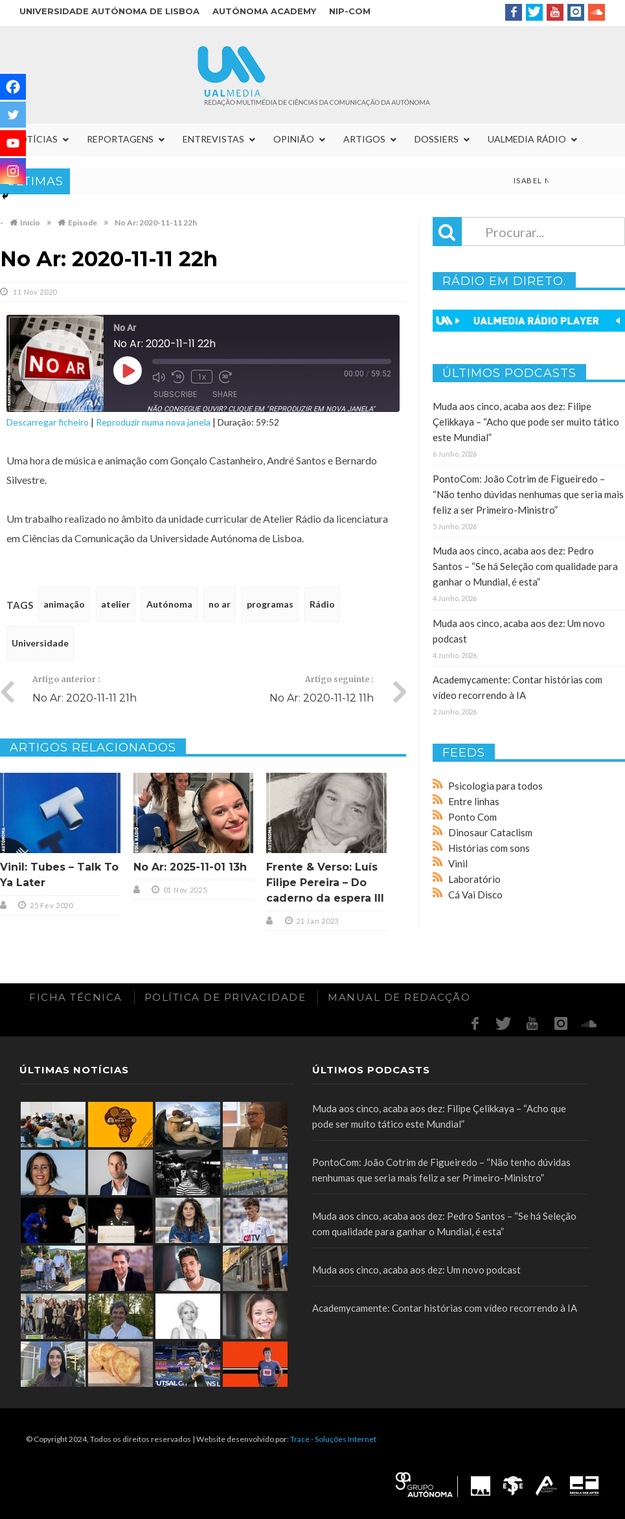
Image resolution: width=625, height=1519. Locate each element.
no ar (220, 604)
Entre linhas (473, 801)
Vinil (458, 863)
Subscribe (175, 394)
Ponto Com (472, 817)
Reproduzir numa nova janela (153, 422)
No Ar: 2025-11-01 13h (190, 867)
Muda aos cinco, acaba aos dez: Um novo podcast (416, 1269)
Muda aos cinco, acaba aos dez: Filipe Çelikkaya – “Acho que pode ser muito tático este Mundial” (526, 421)
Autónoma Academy (264, 11)
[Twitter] (13, 115)
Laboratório (474, 879)
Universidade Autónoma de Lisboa (109, 11)
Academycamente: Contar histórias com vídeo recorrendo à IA (444, 1308)
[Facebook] (13, 87)
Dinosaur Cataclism (490, 832)
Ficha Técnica (75, 997)
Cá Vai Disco (475, 894)
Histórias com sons (489, 848)
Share (224, 394)
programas (270, 604)
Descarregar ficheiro (47, 422)
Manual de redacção (399, 997)
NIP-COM (349, 11)
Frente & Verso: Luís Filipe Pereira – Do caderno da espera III (325, 882)
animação (64, 604)
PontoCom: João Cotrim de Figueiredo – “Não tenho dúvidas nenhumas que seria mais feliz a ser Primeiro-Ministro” (528, 494)
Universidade (40, 642)
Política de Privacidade (225, 997)
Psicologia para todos (495, 786)
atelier (115, 604)
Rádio (322, 604)
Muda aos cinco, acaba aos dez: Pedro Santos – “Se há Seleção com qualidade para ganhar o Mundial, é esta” (525, 566)
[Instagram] (13, 171)
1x (202, 376)
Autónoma (169, 604)
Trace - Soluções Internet (333, 1439)
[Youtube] (13, 143)
